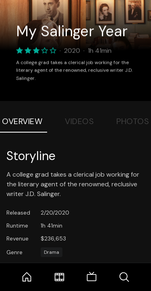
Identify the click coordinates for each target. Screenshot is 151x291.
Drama (51, 252)
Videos (79, 121)
